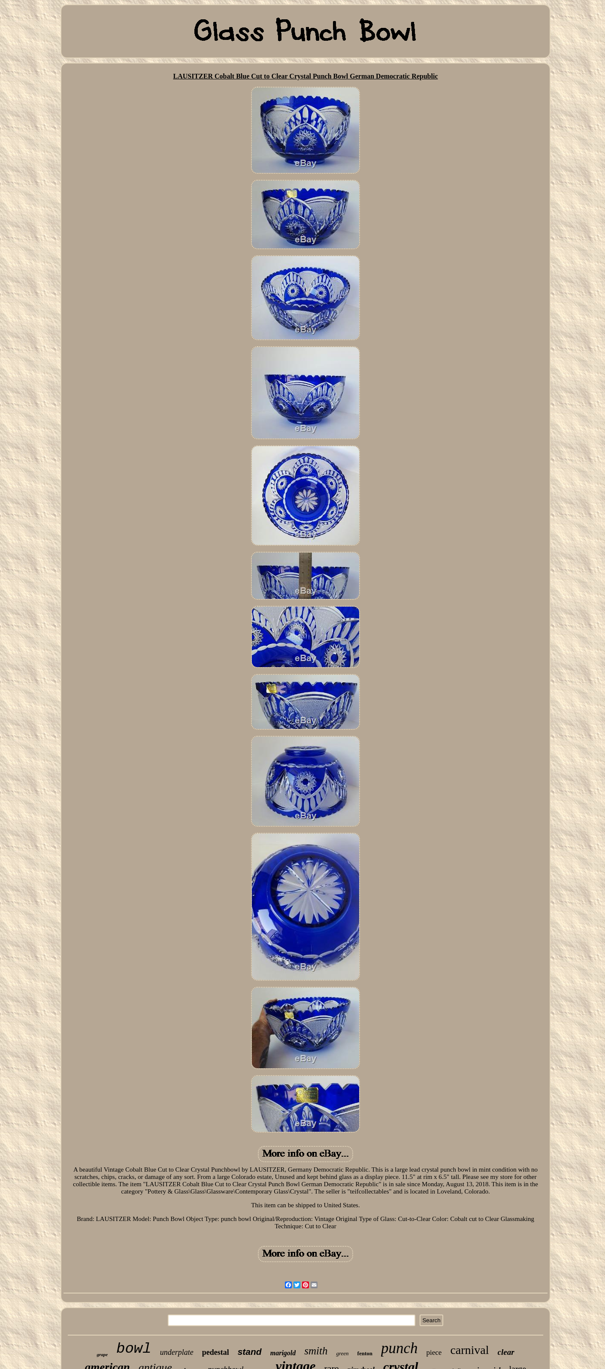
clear (506, 1352)
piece (434, 1352)
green (342, 1353)
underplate (177, 1352)
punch (399, 1348)
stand (250, 1352)
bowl (133, 1349)
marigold (283, 1353)
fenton (364, 1353)
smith (315, 1351)
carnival (469, 1350)
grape (102, 1354)
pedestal (215, 1352)
